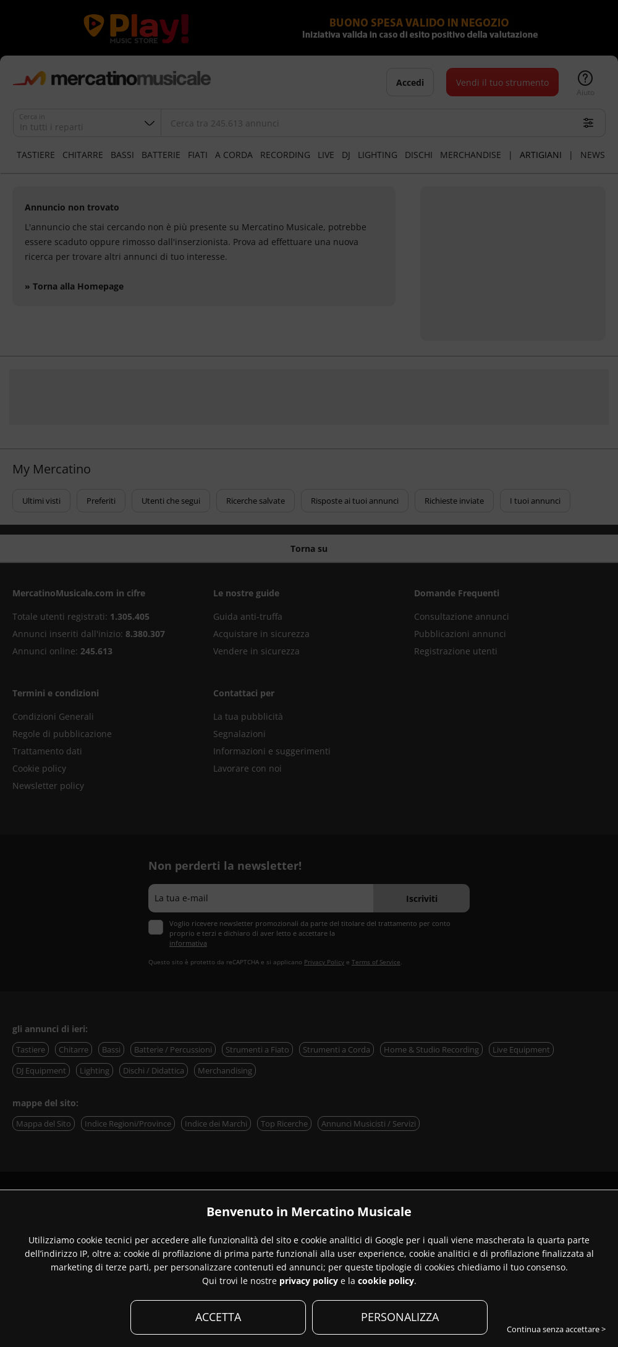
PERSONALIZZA (400, 1316)
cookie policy (386, 1281)
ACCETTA (218, 1316)
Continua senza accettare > (556, 1329)
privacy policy (308, 1281)
